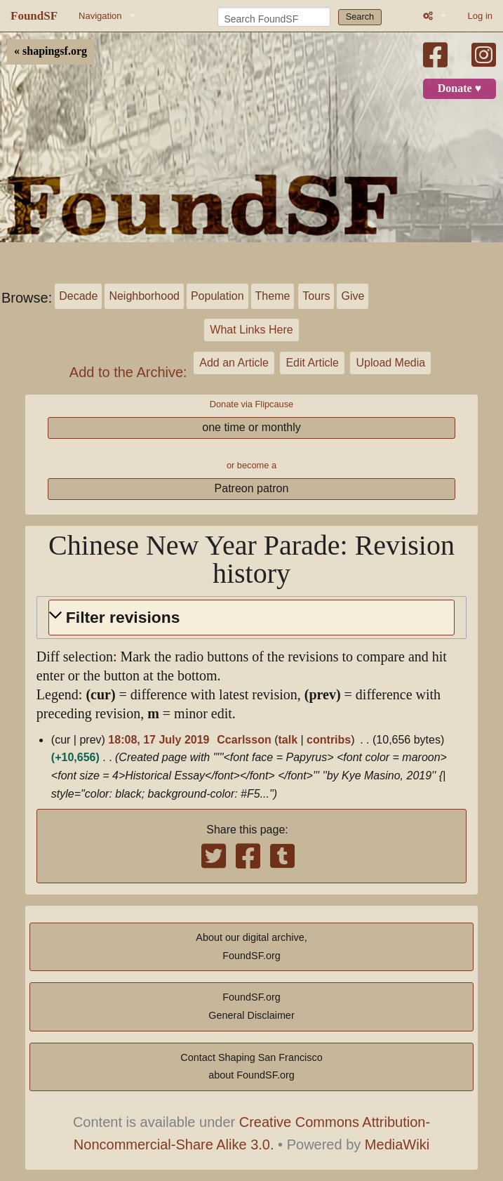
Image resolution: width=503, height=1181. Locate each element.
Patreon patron (252, 488)
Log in (480, 16)
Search (360, 16)
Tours (316, 296)
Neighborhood (144, 296)
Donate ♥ (459, 88)
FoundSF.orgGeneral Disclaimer (251, 1006)
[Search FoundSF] (273, 17)
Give (352, 296)
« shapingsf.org (50, 51)
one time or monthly (251, 427)
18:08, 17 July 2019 (158, 740)
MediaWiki (397, 1144)
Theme (272, 296)
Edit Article (312, 363)
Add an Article (234, 363)
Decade (78, 296)
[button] (251, 617)
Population (217, 296)
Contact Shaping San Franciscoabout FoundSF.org (251, 1066)
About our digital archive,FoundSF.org (251, 946)
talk (287, 740)
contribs (329, 740)
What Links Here (251, 330)
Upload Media (390, 363)
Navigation (100, 16)
